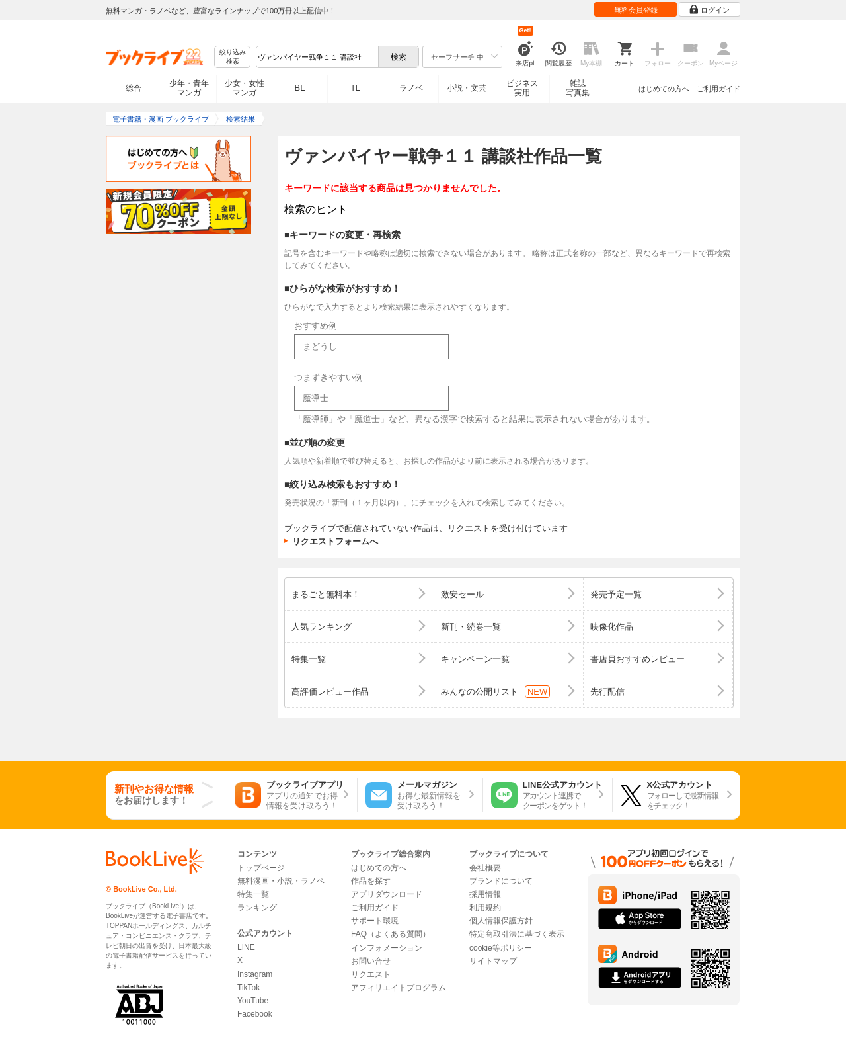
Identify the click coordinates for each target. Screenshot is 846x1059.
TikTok (248, 987)
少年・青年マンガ (189, 88)
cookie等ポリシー (500, 948)
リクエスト (371, 974)
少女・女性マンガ (244, 88)
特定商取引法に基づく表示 (516, 934)
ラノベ (411, 88)
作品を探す (371, 881)
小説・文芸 (466, 88)
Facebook (254, 1014)
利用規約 (485, 907)
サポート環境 (375, 920)
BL (300, 88)
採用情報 (485, 894)
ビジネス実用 (522, 88)
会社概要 (485, 867)
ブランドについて (501, 881)
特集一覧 (253, 894)
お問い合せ (371, 961)
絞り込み (232, 57)
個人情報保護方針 (501, 920)
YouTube (252, 1000)
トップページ (261, 867)
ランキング (257, 907)
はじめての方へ (663, 89)
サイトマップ (493, 961)
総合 (133, 88)
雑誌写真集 (578, 88)
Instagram (254, 974)
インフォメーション (386, 948)
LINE (246, 947)
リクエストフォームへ (335, 541)
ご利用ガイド (718, 89)
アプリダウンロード (386, 894)
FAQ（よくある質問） (390, 934)
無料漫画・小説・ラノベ (281, 881)
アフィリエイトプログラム (398, 987)
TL (355, 88)
